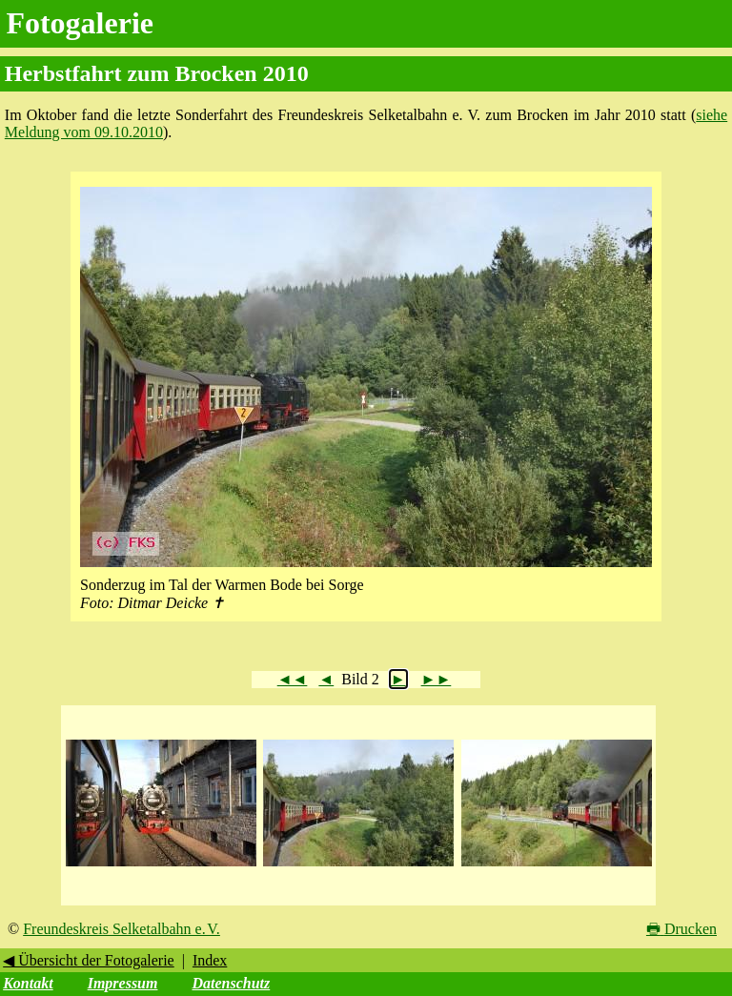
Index (210, 960)
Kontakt (27, 983)
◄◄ (292, 679)
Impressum (123, 983)
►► (436, 679)
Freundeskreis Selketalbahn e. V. (121, 929)
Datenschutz (231, 983)
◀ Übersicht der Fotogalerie (88, 960)
